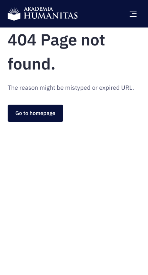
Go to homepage (35, 113)
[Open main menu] (133, 14)
